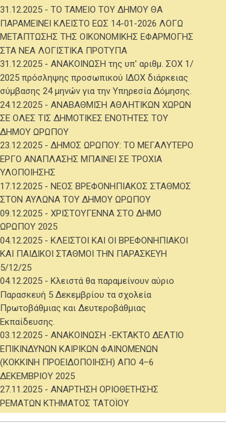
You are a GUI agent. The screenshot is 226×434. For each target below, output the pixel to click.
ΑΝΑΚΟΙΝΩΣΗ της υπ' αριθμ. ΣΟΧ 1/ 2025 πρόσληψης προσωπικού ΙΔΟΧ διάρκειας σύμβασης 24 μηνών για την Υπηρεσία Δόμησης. (96, 77)
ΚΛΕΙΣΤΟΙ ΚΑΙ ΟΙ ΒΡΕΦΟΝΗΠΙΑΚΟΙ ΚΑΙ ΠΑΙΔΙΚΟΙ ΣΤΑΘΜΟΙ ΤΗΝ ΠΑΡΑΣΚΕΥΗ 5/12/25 (94, 254)
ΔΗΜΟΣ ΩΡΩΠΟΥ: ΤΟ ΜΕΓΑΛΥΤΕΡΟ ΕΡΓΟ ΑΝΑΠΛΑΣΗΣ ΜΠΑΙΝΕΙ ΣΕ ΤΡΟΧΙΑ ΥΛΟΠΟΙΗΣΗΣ (96, 159)
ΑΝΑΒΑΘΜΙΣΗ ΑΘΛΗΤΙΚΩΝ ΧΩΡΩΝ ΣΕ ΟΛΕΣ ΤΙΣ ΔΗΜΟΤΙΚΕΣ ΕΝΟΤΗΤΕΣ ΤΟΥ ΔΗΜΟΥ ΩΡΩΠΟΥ (95, 118)
